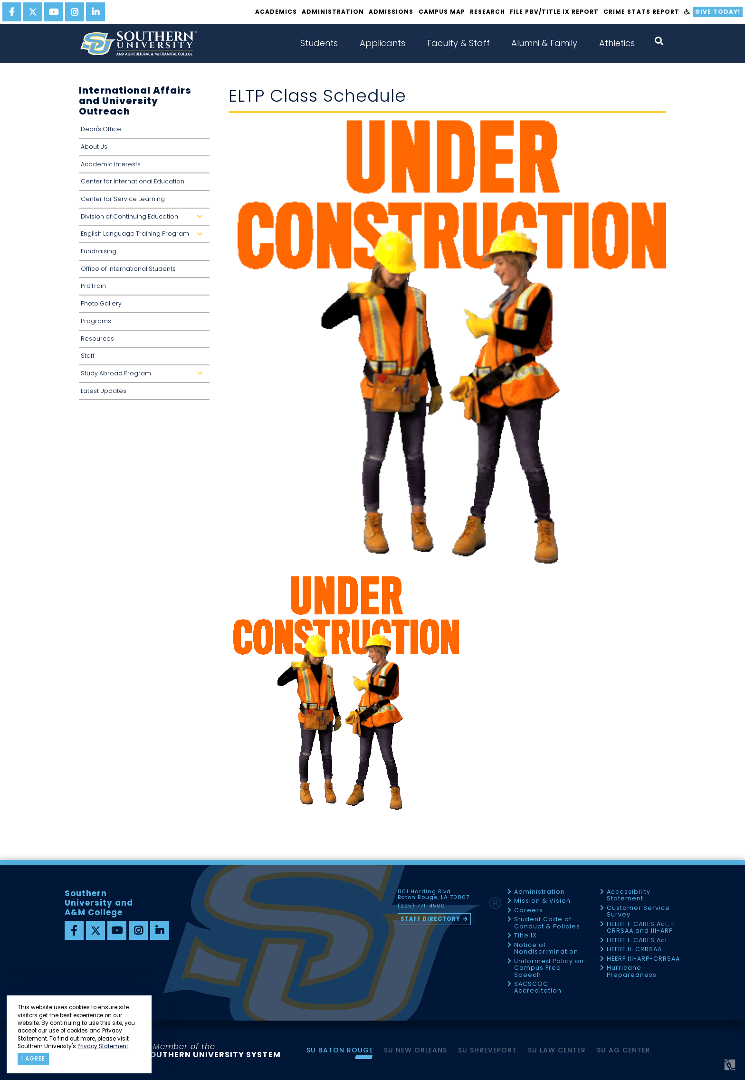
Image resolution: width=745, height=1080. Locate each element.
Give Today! (717, 12)
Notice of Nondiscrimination (546, 949)
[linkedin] (95, 11)
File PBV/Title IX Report (554, 12)
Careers (528, 910)
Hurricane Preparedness (632, 971)
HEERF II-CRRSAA (634, 949)
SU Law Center (557, 1050)
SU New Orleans (415, 1050)
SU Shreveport (487, 1050)
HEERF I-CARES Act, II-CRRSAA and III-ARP (643, 928)
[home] (138, 43)
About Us (94, 147)
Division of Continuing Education (143, 219)
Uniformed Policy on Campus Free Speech (549, 968)
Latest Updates (103, 391)
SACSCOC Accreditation (538, 987)
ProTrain (93, 286)
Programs (96, 321)
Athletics (617, 43)
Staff (88, 356)
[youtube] (53, 11)
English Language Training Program (143, 236)
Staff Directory (430, 919)
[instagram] (74, 11)
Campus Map (442, 12)
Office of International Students (128, 269)
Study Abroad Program (143, 376)
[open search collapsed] (659, 41)
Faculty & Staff (458, 43)
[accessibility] (687, 12)
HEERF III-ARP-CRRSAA (643, 959)
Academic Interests (111, 164)
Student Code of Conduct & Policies (547, 923)
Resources (97, 339)
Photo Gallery (101, 303)
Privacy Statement (102, 1046)
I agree (33, 1058)
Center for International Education (132, 181)
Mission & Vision (542, 901)
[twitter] (32, 11)
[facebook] (11, 11)
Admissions (391, 12)
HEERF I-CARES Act (637, 940)
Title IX (525, 935)
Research (487, 12)
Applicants (382, 43)
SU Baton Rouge (339, 1050)
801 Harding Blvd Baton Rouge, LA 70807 (433, 895)
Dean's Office (101, 129)
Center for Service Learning (123, 199)
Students (319, 43)
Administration (333, 12)
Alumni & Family (544, 43)
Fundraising (98, 251)
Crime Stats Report (641, 12)
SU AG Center (623, 1050)
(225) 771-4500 (421, 906)
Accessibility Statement (628, 895)
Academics (276, 12)
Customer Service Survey (638, 911)
